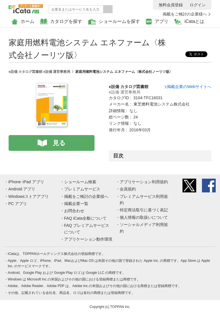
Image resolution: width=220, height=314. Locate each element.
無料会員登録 (171, 5)
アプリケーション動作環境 (88, 239)
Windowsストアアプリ (28, 196)
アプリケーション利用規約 (144, 182)
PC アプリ (17, 203)
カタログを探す (61, 22)
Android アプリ (21, 189)
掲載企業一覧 (76, 203)
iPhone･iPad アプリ (26, 182)
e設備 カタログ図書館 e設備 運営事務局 (39, 72)
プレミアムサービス (82, 189)
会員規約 (128, 189)
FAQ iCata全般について (85, 218)
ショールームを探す (114, 22)
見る (59, 143)
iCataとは (189, 22)
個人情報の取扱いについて (144, 217)
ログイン (198, 5)
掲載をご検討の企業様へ (185, 14)
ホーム (22, 22)
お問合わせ (74, 210)
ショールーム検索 (80, 182)
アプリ (157, 22)
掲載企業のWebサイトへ (189, 86)
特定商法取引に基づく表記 (144, 210)
